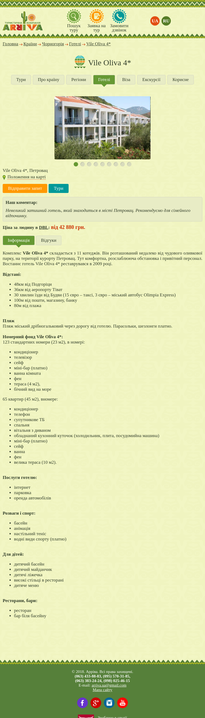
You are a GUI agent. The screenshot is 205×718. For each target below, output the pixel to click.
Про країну (48, 79)
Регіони (78, 79)
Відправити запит (25, 188)
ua (155, 20)
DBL (43, 227)
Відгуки (49, 240)
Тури (21, 79)
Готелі (104, 79)
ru (166, 20)
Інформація (19, 240)
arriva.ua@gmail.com (109, 685)
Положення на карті (26, 176)
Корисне (180, 79)
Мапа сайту (102, 690)
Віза (126, 79)
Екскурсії (151, 79)
